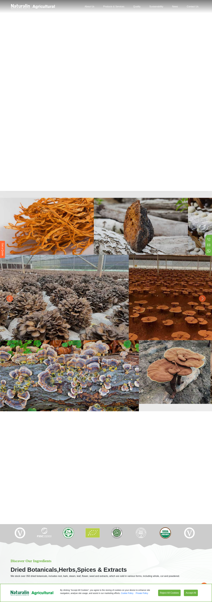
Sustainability (156, 6)
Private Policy (142, 593)
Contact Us (192, 6)
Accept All (191, 593)
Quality (137, 6)
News (175, 6)
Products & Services (113, 6)
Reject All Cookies (169, 593)
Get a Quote (2, 249)
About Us (89, 6)
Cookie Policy (127, 593)
